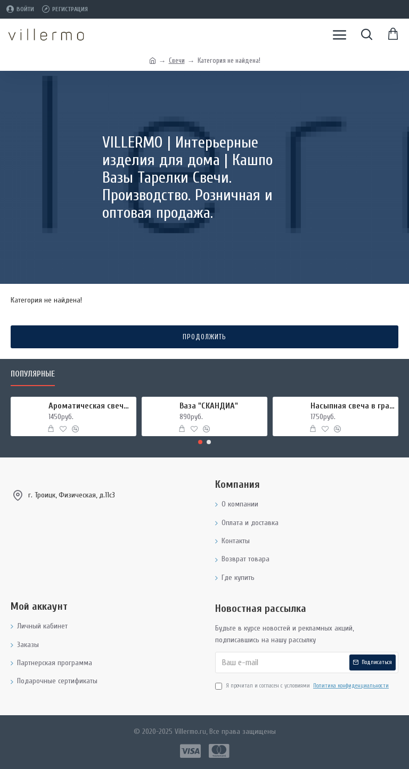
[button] (200, 442)
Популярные (33, 374)
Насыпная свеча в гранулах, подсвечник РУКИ (352, 406)
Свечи (177, 60)
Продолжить (204, 337)
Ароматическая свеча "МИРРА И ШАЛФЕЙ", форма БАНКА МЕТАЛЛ (90, 406)
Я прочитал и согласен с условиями (302, 686)
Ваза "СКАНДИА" (208, 406)
